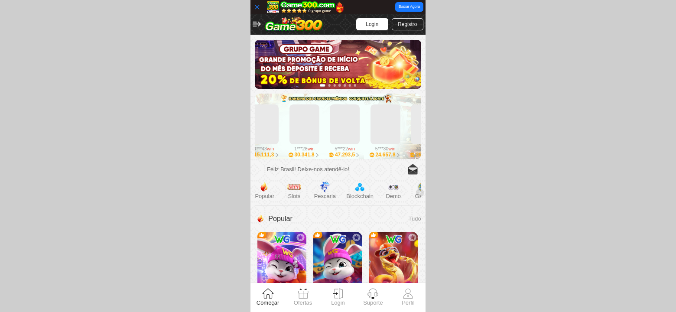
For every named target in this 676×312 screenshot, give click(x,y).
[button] (256, 24)
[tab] (268, 297)
